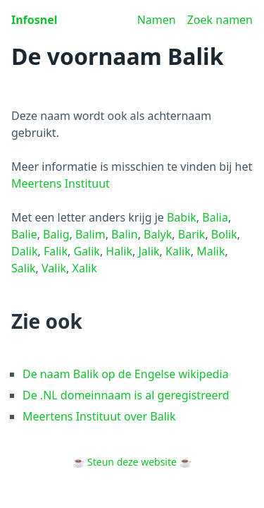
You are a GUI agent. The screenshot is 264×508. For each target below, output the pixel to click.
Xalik (85, 268)
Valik (54, 268)
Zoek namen (220, 20)
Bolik (224, 234)
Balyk (158, 234)
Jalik (148, 251)
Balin (124, 234)
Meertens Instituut (60, 183)
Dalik (24, 251)
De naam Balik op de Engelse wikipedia (126, 374)
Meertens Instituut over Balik (99, 416)
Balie (24, 234)
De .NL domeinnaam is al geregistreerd (126, 395)
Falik (56, 251)
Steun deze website (132, 461)
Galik (86, 251)
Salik (23, 268)
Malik (210, 251)
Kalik (178, 251)
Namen (156, 20)
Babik (181, 217)
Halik (119, 251)
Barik (192, 234)
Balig (56, 234)
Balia (215, 217)
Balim (90, 234)
